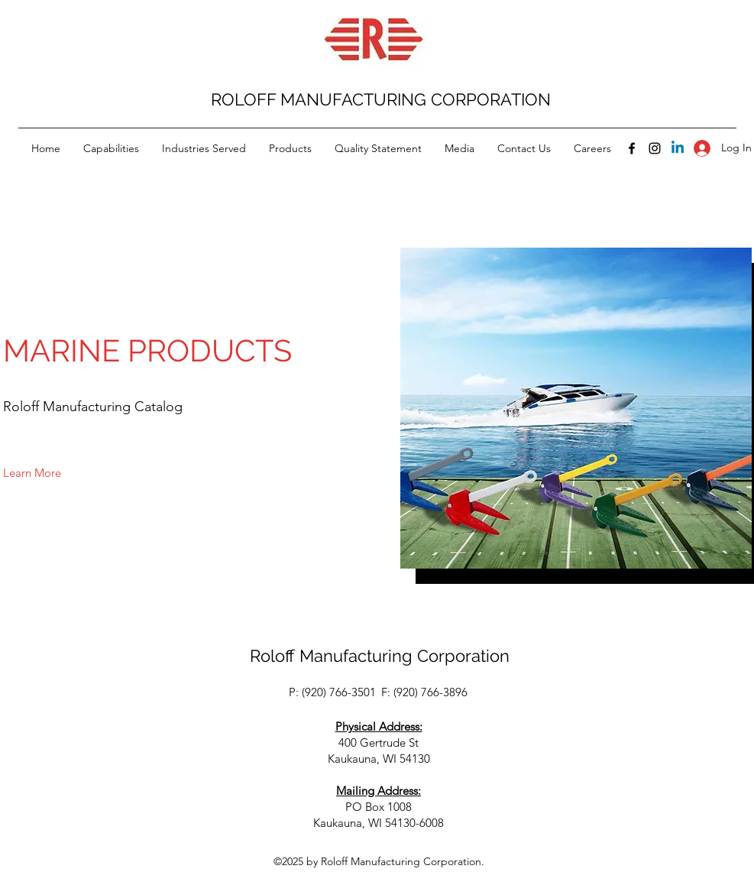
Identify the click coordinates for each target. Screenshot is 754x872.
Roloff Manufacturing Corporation (380, 656)
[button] (32, 473)
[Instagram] (654, 148)
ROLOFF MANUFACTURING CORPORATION (381, 99)
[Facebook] (631, 148)
